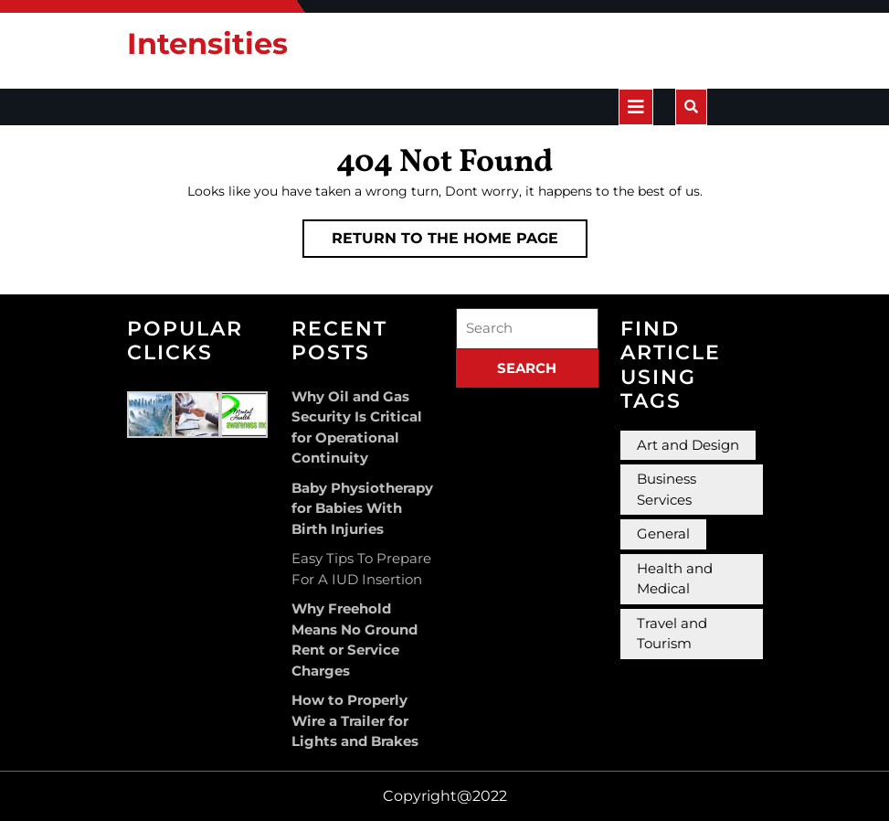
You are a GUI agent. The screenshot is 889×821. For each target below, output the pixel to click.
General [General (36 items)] (663, 533)
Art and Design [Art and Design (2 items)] (688, 444)
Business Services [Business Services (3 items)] (666, 489)
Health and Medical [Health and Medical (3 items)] (675, 579)
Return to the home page (459, 242)
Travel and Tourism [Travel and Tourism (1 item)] (672, 633)
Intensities (207, 43)
